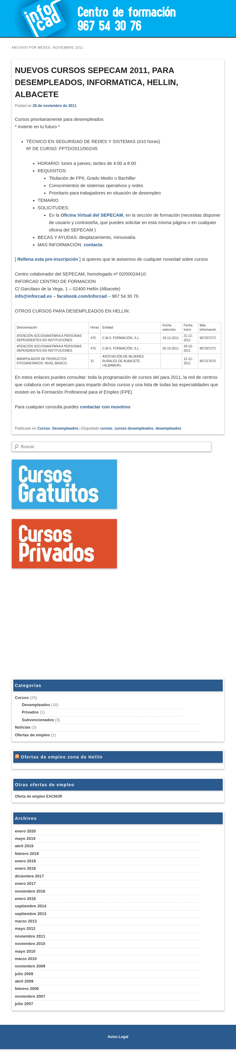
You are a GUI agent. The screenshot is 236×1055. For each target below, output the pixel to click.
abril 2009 (24, 987)
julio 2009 (24, 979)
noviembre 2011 (30, 942)
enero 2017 (25, 889)
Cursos (43, 434)
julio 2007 (24, 1009)
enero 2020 (25, 837)
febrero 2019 (27, 859)
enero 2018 (25, 874)
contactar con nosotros (107, 412)
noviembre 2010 (30, 949)
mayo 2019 (25, 844)
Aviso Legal (118, 1043)
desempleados (168, 434)
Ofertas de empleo (32, 740)
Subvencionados (38, 725)
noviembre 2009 (30, 972)
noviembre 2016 (30, 897)
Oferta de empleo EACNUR (38, 802)
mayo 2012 (25, 934)
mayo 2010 (25, 957)
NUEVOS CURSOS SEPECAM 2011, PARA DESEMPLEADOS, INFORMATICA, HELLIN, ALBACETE (96, 82)
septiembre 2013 (30, 919)
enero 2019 (25, 867)
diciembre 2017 (29, 882)
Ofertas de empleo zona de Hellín (62, 762)
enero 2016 (25, 904)
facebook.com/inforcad (83, 299)
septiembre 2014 (30, 912)
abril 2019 (24, 851)
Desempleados (65, 434)
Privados (30, 718)
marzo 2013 (26, 927)
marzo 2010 (26, 964)
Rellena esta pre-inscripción (48, 262)
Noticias (23, 733)
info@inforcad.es (34, 299)
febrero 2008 (27, 994)
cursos (106, 434)
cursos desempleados (133, 434)
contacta (94, 247)
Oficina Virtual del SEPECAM (93, 217)
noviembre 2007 (30, 1002)
